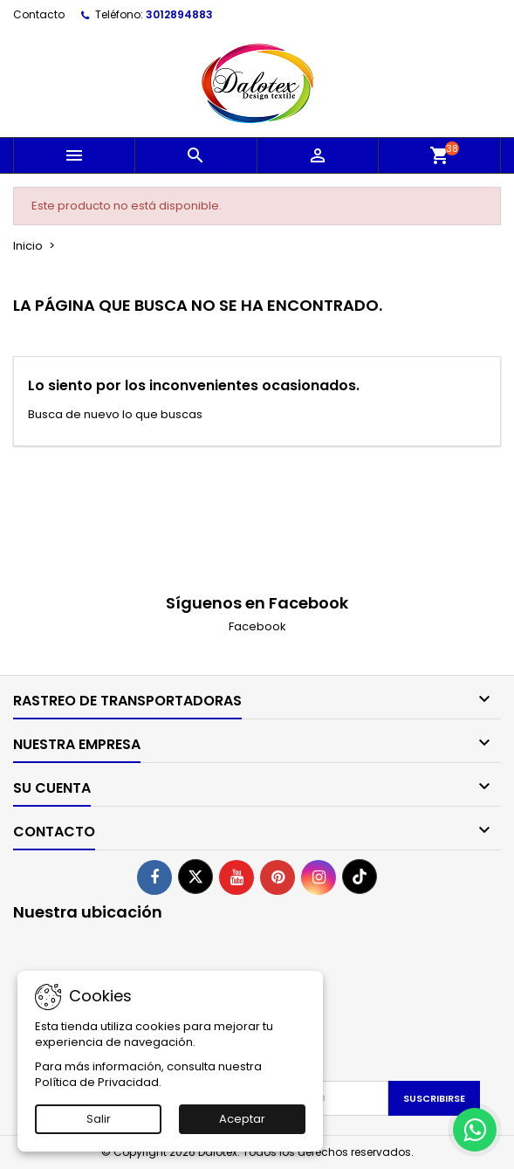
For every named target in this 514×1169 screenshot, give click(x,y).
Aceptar (242, 1119)
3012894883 (179, 14)
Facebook (257, 626)
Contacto (39, 14)
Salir (98, 1119)
